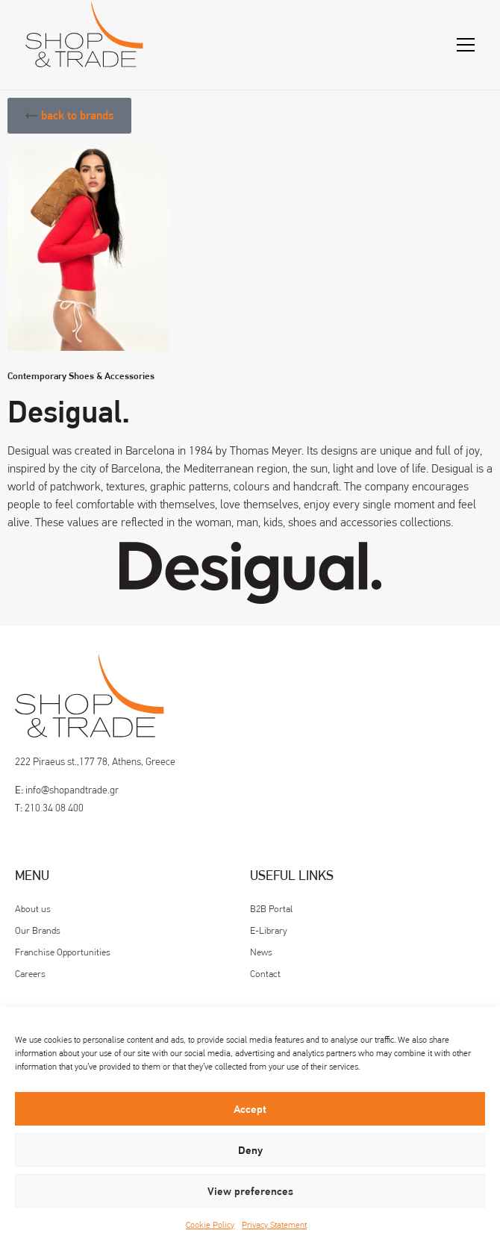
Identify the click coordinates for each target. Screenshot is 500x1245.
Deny (250, 1150)
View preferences (250, 1191)
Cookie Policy (210, 1225)
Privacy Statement (274, 1225)
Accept (250, 1109)
